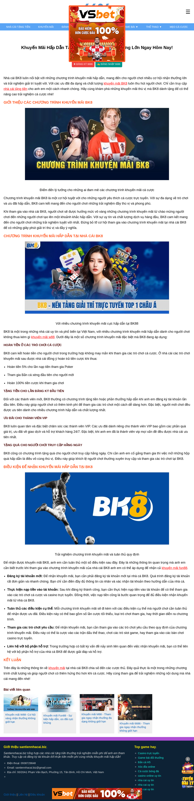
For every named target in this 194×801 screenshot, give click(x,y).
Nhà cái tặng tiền (18, 26)
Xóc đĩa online (146, 766)
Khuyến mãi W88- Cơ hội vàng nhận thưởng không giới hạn (20, 718)
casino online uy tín (149, 775)
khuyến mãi (56, 668)
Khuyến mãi (46, 26)
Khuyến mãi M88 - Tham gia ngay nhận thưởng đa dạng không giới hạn (97, 718)
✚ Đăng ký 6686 (83, 64)
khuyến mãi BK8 (115, 83)
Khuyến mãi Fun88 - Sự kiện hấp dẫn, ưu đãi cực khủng (58, 719)
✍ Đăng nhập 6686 (108, 64)
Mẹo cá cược (179, 26)
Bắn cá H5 (144, 762)
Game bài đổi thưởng (151, 757)
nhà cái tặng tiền (15, 89)
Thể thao (154, 26)
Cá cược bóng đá (148, 771)
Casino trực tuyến (148, 753)
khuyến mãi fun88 (174, 568)
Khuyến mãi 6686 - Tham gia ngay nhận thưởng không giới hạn (135, 727)
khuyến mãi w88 (43, 337)
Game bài (130, 26)
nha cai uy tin (146, 780)
